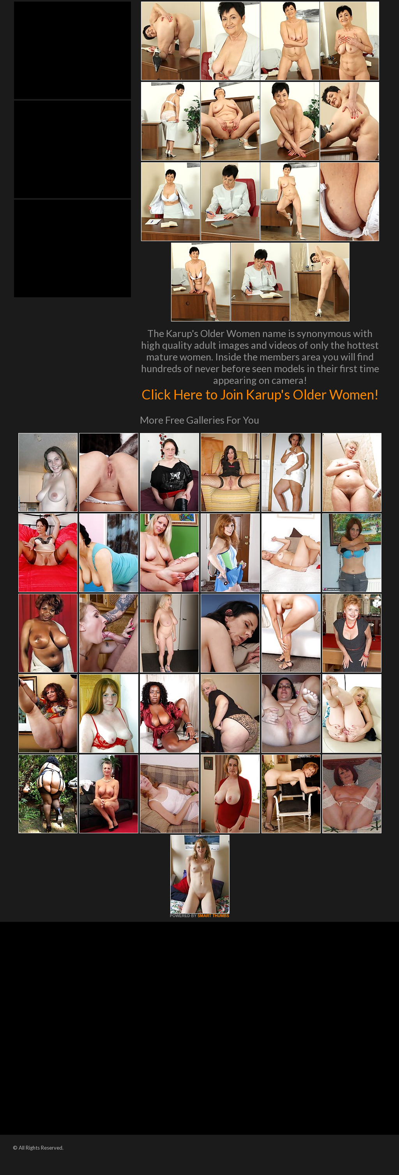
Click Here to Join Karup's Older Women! (260, 402)
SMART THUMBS (213, 932)
